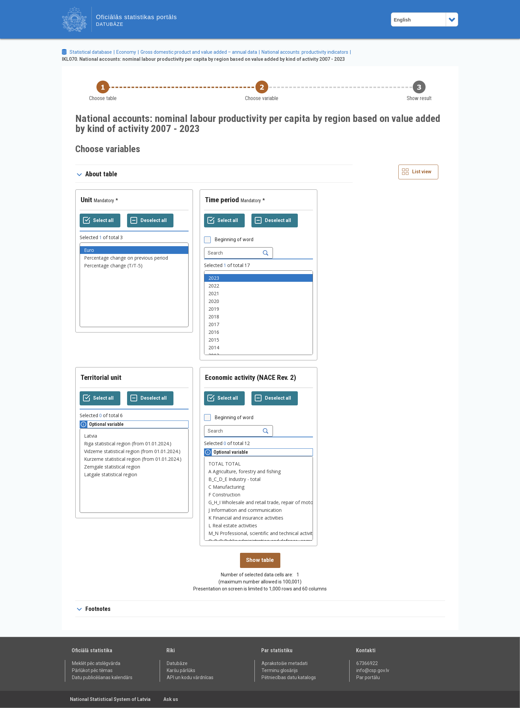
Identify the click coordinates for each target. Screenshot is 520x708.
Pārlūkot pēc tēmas (92, 670)
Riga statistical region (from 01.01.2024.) (134, 443)
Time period (222, 200)
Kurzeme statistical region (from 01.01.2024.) (134, 459)
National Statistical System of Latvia (110, 699)
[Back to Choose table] (103, 91)
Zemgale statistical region (134, 467)
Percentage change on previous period (134, 258)
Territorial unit (101, 377)
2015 (258, 340)
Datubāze (177, 663)
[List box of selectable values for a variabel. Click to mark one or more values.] (134, 284)
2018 (258, 316)
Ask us (170, 699)
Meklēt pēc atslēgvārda (96, 663)
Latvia (134, 436)
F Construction (258, 494)
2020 (258, 301)
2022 (258, 286)
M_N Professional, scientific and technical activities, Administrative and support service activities (258, 533)
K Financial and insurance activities (258, 518)
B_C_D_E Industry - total (258, 479)
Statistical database (91, 52)
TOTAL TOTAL (258, 464)
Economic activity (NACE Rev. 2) (250, 377)
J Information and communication (258, 510)
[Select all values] (100, 221)
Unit (86, 200)
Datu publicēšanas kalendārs (102, 677)
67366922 (367, 663)
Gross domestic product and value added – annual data (199, 52)
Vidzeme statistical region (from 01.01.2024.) (134, 451)
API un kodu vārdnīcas (190, 677)
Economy (126, 52)
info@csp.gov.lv (372, 670)
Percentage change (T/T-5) (134, 265)
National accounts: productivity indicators (305, 52)
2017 (258, 324)
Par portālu (368, 677)
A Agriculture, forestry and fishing (258, 471)
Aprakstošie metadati (285, 663)
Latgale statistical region (134, 474)
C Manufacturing (258, 487)
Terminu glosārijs (280, 670)
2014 (258, 347)
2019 (258, 309)
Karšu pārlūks (181, 670)
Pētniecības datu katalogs (289, 677)
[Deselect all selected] (150, 221)
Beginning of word (234, 239)
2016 (258, 332)
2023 (258, 278)
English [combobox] (402, 20)
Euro (134, 250)
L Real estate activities (258, 525)
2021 (258, 293)
